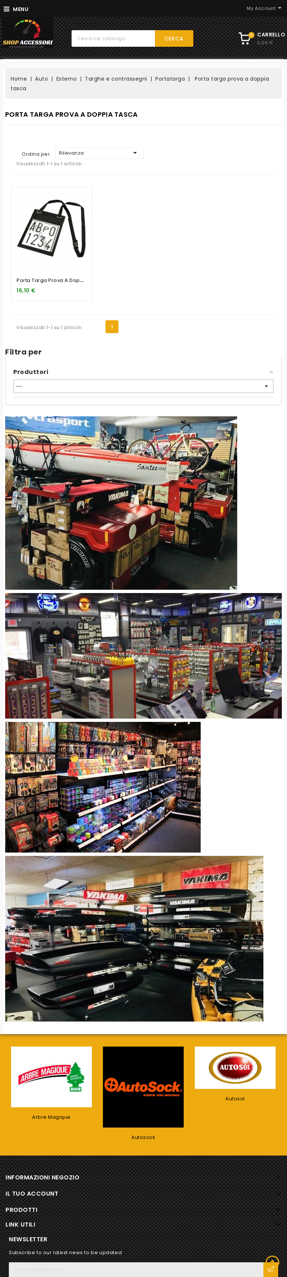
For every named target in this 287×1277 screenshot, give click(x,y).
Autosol (235, 1098)
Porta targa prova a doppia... (54, 280)
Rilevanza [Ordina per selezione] (99, 152)
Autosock (143, 1137)
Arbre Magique (51, 1117)
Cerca (174, 38)
